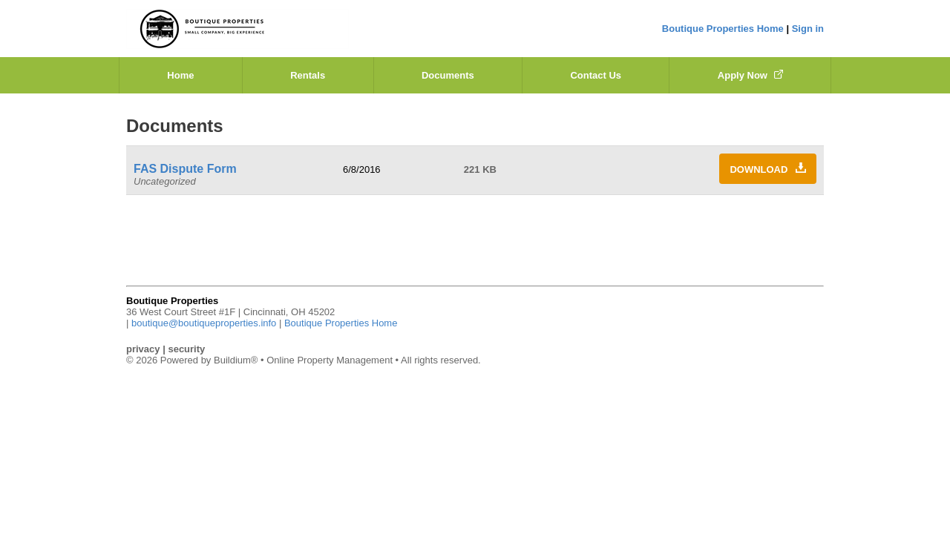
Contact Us (595, 75)
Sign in (808, 28)
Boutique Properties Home (723, 28)
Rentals (307, 75)
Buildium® (236, 360)
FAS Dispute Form (185, 168)
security (186, 349)
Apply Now (750, 75)
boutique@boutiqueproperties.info (203, 323)
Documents (448, 75)
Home (180, 75)
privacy (143, 349)
